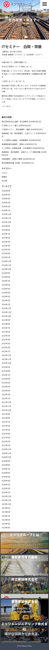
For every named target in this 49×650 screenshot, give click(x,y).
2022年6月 (6, 378)
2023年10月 (6, 316)
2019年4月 (6, 527)
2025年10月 (6, 222)
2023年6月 (6, 331)
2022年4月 (6, 386)
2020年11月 (6, 453)
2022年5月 (6, 382)
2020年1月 (6, 492)
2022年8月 (6, 371)
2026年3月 (6, 202)
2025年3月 (6, 249)
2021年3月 (6, 437)
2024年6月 (6, 284)
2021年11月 (6, 406)
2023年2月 (6, 347)
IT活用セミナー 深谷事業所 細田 (16, 129)
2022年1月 (6, 398)
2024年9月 (6, 273)
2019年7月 (6, 516)
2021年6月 (6, 425)
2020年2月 (6, 488)
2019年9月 (6, 508)
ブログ (4, 173)
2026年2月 (6, 206)
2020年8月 (6, 465)
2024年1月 (6, 304)
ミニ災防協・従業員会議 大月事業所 (17, 148)
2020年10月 (6, 457)
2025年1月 (6, 257)
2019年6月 (6, 519)
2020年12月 (6, 449)
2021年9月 (6, 414)
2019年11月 (6, 500)
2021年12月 (6, 402)
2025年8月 (6, 230)
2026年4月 (6, 198)
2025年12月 (6, 214)
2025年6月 (6, 237)
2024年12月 (6, 261)
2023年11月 (6, 312)
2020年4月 (6, 480)
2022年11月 (6, 359)
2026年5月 (6, 194)
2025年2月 (6, 253)
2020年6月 (6, 472)
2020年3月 (6, 484)
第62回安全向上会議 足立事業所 (15, 121)
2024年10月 (6, 269)
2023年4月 (6, 339)
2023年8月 (6, 323)
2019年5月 (6, 523)
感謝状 (4, 176)
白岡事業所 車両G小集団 (12, 159)
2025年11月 (6, 218)
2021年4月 (6, 433)
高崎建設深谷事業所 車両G (13, 144)
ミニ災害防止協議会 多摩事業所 (15, 140)
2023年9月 (6, 320)
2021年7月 (6, 421)
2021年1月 (6, 445)
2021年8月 (6, 418)
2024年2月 (6, 300)
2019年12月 (6, 496)
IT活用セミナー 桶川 (10, 125)
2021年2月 (6, 441)
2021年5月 (6, 429)
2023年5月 (6, 335)
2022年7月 (6, 374)
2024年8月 (6, 277)
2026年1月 (6, 210)
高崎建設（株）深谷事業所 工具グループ (18, 133)
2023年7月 (6, 328)
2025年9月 (6, 226)
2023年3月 (6, 343)
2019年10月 (6, 504)
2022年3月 (6, 390)
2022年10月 (6, 363)
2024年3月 (6, 296)
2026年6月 (6, 190)
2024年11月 (6, 265)
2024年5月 (6, 288)
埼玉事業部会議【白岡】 (11, 163)
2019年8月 (6, 512)
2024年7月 (6, 280)
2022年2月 (6, 394)
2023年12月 (6, 308)
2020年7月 (6, 468)
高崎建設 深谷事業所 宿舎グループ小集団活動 (21, 152)
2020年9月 (6, 461)
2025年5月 (6, 241)
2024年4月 (6, 292)
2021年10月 (6, 410)
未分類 (4, 180)
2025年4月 (6, 245)
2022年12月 (6, 355)
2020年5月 (6, 476)
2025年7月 (6, 233)
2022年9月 (6, 367)
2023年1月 (6, 351)
